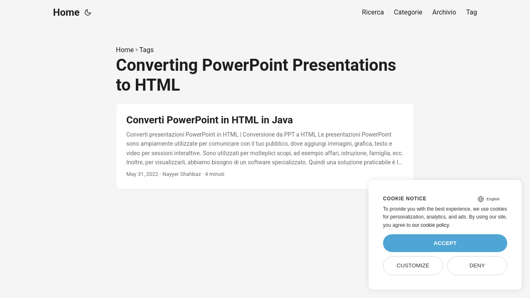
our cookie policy (430, 225)
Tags (147, 50)
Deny (477, 265)
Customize (413, 265)
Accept (445, 243)
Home (66, 12)
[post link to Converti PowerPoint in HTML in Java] (265, 146)
